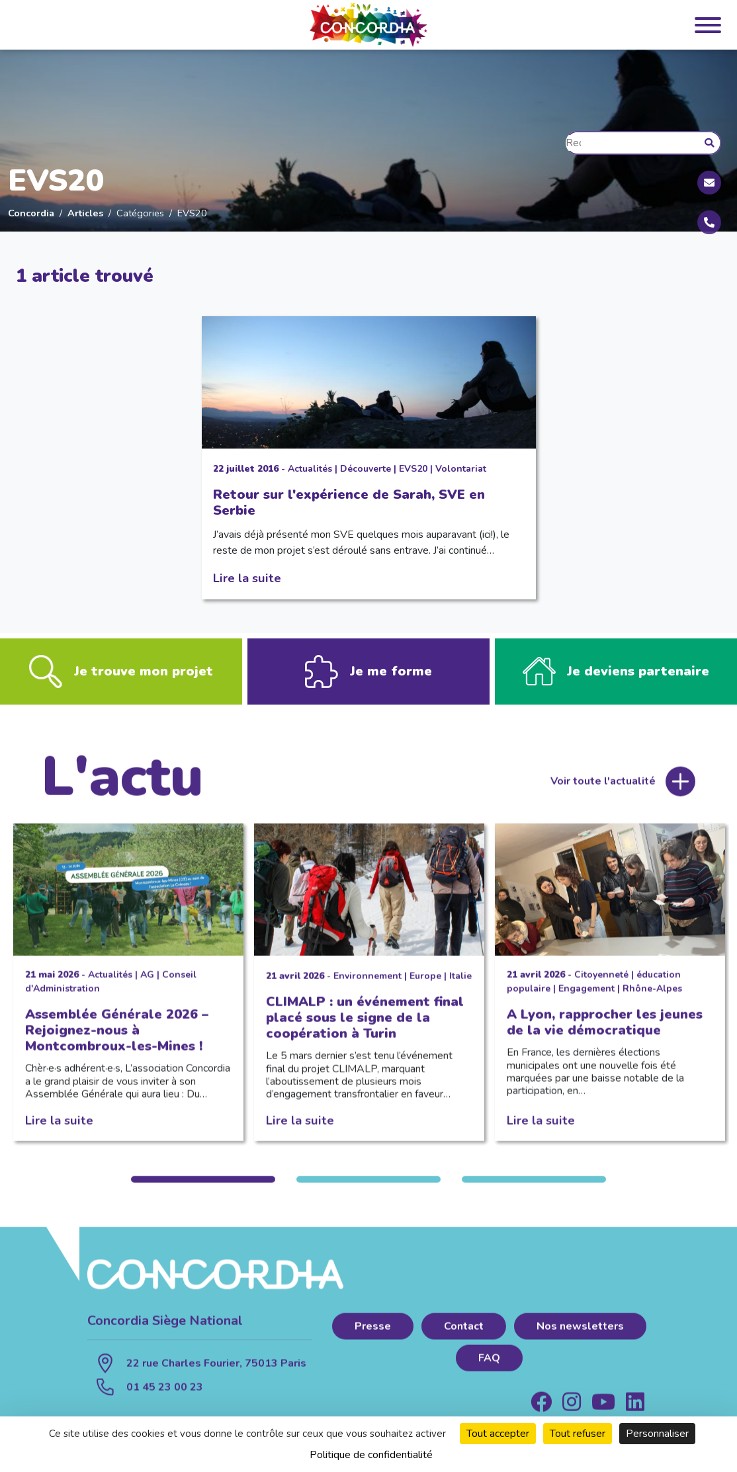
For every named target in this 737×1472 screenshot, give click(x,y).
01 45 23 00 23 (164, 1396)
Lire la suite (247, 578)
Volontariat (460, 468)
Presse (373, 1335)
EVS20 (413, 468)
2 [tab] (368, 1189)
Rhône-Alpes (652, 997)
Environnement (367, 984)
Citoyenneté (601, 983)
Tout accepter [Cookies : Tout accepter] (497, 1433)
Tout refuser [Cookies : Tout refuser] (577, 1433)
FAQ (489, 1367)
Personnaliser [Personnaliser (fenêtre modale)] (657, 1433)
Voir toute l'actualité (603, 790)
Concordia (31, 213)
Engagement (586, 997)
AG (147, 983)
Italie (460, 984)
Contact (464, 1335)
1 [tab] (203, 1189)
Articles (85, 213)
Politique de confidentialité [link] (371, 1455)
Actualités (310, 468)
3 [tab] (534, 1189)
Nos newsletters (580, 1335)
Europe (425, 984)
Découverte (365, 468)
